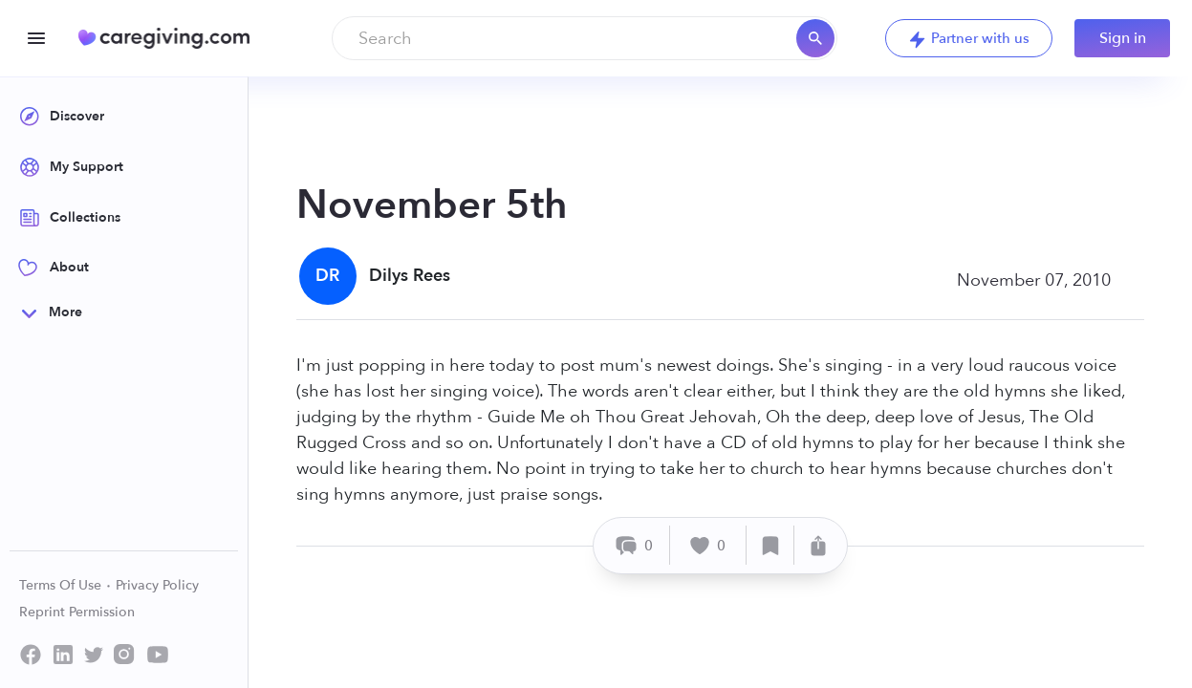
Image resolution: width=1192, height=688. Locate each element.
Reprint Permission (77, 612)
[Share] (818, 545)
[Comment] (634, 545)
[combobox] (584, 38)
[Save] (770, 545)
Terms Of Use (65, 585)
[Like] (708, 545)
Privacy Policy (157, 585)
